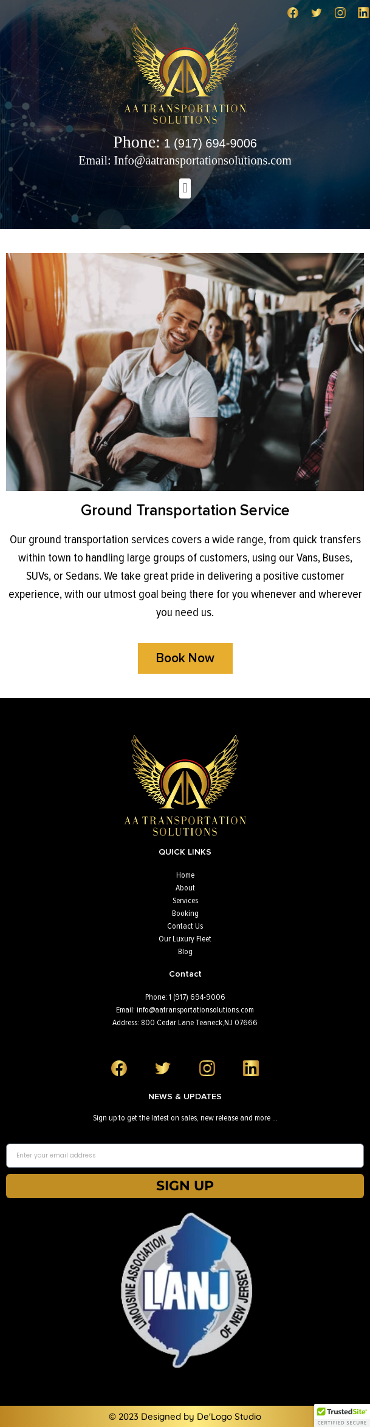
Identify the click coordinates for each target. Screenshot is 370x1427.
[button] (185, 188)
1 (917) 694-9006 (185, 143)
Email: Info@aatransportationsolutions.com (185, 160)
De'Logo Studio (229, 1416)
